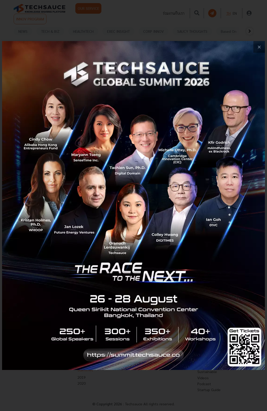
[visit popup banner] (133, 205)
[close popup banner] (259, 47)
